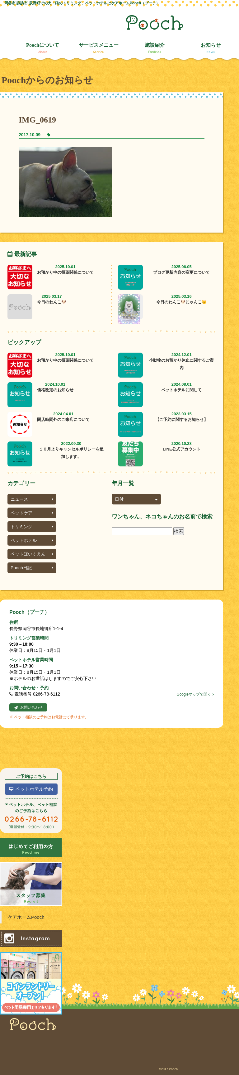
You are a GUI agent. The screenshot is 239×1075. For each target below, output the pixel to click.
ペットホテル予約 (34, 789)
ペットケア (32, 512)
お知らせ (211, 47)
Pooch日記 (32, 567)
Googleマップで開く (195, 694)
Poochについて (42, 47)
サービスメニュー (99, 47)
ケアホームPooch (26, 917)
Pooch (154, 22)
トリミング (32, 526)
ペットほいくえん (32, 554)
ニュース (32, 499)
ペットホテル (32, 540)
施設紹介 (155, 47)
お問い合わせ (31, 707)
